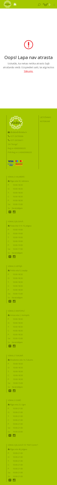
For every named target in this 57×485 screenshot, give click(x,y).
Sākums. (28, 71)
